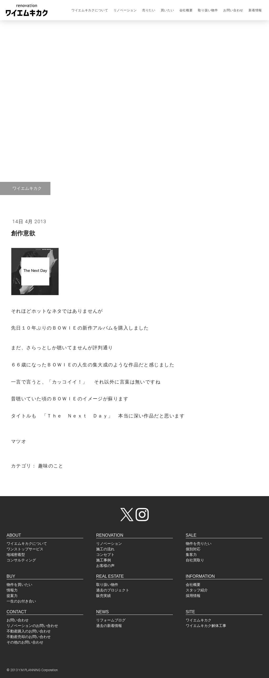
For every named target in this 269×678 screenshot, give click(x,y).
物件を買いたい (19, 584)
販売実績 (103, 596)
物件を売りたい (198, 543)
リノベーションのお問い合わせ (32, 626)
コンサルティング (21, 560)
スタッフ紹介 (197, 590)
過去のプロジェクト (112, 590)
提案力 (12, 596)
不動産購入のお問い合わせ (29, 631)
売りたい (149, 10)
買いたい (167, 10)
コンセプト (105, 554)
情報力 (12, 590)
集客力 (191, 554)
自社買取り (195, 560)
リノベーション (125, 10)
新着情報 (255, 10)
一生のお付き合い (21, 601)
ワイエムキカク (198, 620)
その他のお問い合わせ (25, 642)
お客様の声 (105, 566)
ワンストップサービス (25, 549)
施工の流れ (105, 549)
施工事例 (103, 560)
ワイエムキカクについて (89, 10)
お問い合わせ (233, 10)
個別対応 (193, 549)
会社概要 (186, 10)
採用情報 (193, 596)
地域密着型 (16, 554)
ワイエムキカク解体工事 (206, 626)
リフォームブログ (111, 620)
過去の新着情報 (109, 626)
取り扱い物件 (208, 10)
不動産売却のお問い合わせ (29, 637)
